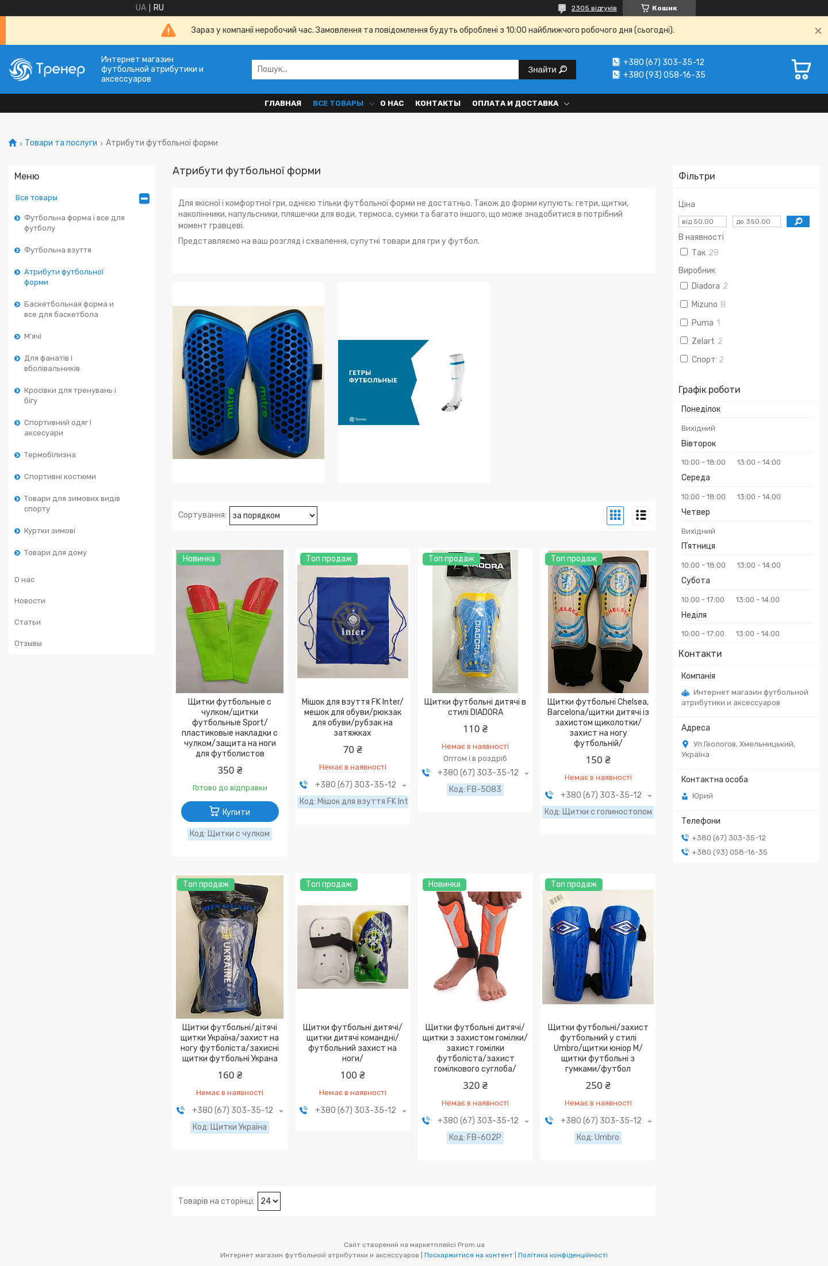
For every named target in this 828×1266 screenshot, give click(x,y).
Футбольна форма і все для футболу (74, 222)
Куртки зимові (49, 530)
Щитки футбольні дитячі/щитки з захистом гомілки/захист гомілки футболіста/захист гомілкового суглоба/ (475, 1048)
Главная (282, 103)
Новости (29, 600)
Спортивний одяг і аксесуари (57, 427)
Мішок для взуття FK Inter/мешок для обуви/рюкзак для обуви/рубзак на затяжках (353, 717)
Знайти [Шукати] (543, 69)
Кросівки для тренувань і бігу (70, 395)
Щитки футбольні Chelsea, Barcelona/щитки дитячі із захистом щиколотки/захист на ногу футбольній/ (598, 722)
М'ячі (32, 336)
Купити (236, 812)
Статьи (27, 622)
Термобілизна (50, 454)
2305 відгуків (594, 8)
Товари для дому (55, 552)
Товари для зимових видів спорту (72, 503)
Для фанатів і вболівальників (52, 363)
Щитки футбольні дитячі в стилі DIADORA (475, 707)
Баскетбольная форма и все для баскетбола (69, 309)
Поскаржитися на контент (468, 1255)
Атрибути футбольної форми (63, 276)
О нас (392, 103)
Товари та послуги (61, 143)
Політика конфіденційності (563, 1255)
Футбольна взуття (57, 250)
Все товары (338, 103)
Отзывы (28, 643)
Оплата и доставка (515, 103)
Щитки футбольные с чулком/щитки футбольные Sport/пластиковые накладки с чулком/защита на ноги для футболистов (230, 728)
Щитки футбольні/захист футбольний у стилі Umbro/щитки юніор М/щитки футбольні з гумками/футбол (598, 1048)
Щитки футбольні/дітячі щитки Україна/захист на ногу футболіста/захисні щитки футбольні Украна (230, 1043)
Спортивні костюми (60, 476)
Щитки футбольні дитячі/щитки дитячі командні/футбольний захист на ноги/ (352, 1043)
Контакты (438, 103)
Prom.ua (471, 1245)
